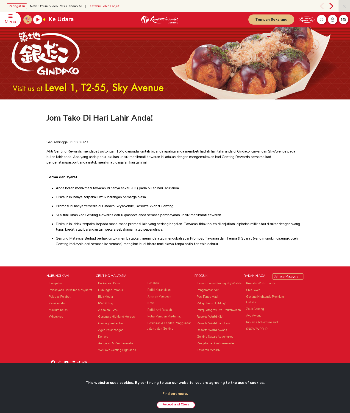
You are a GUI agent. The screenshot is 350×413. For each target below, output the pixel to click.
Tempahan (56, 283)
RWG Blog (105, 303)
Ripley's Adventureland (262, 322)
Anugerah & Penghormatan (116, 343)
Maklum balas (58, 310)
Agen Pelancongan (110, 330)
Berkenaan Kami (109, 283)
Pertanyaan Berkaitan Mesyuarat (70, 290)
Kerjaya (103, 337)
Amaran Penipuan (159, 296)
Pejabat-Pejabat (59, 297)
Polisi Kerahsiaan (159, 290)
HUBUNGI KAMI (58, 276)
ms (343, 19)
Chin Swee (253, 290)
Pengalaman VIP (208, 290)
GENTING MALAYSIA (111, 276)
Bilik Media (105, 297)
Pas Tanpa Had (207, 297)
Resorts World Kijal (210, 317)
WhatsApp (56, 317)
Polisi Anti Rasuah (159, 310)
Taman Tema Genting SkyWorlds (219, 283)
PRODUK (200, 276)
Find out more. (175, 393)
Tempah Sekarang (271, 19)
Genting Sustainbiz (110, 323)
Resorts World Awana (212, 330)
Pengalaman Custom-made (215, 343)
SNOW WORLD (257, 329)
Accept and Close (176, 404)
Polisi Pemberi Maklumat (164, 316)
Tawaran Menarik (208, 350)
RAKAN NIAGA (254, 276)
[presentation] (321, 6)
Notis (151, 303)
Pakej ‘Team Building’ (211, 303)
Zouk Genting (255, 309)
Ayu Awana (253, 316)
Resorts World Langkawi (214, 323)
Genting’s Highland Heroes (116, 317)
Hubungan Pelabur (110, 290)
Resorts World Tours (260, 283)
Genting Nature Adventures (215, 337)
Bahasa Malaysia (286, 276)
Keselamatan (57, 303)
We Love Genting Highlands (117, 350)
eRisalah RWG (108, 310)
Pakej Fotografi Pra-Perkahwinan (219, 310)
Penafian (153, 283)
